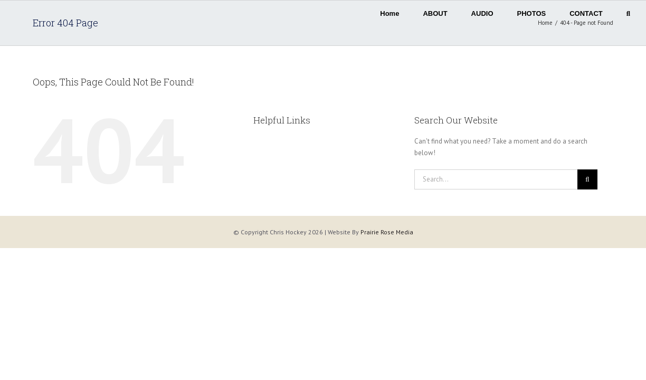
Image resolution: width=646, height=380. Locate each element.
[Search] (587, 179)
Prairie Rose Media (386, 232)
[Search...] (495, 179)
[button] (628, 10)
